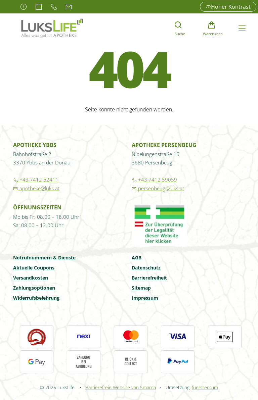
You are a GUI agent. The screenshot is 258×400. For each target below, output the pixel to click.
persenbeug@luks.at (158, 188)
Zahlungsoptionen (34, 288)
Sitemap (141, 288)
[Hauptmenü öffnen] (242, 28)
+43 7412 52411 (35, 179)
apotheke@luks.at (36, 188)
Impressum (145, 298)
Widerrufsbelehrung (36, 298)
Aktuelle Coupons (33, 268)
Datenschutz (146, 268)
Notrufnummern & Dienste (44, 258)
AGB (136, 258)
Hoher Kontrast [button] (228, 6)
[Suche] (178, 28)
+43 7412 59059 (154, 179)
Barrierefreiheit (149, 278)
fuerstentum (205, 387)
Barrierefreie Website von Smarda (120, 387)
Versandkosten (30, 278)
